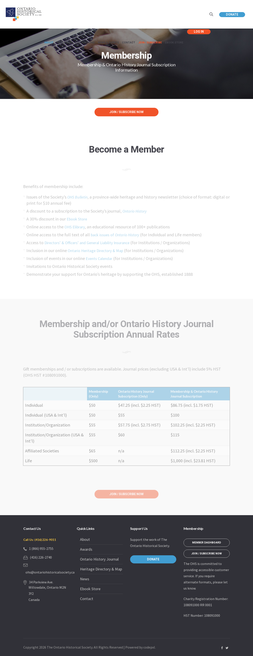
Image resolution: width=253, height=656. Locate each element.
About (85, 539)
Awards (86, 549)
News (84, 578)
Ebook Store (90, 588)
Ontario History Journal (99, 559)
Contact (86, 598)
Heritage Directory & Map (101, 569)
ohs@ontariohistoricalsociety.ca (50, 572)
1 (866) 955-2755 (41, 548)
